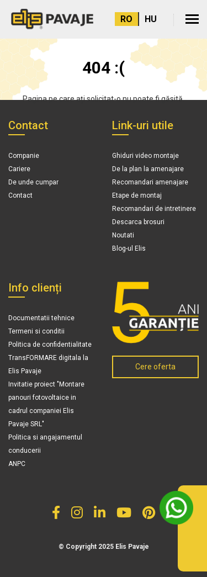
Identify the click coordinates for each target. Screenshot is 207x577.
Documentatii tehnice (41, 318)
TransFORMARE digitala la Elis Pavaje (48, 364)
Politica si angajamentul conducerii (45, 443)
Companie (23, 156)
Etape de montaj (137, 195)
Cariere (19, 169)
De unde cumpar (33, 182)
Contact (20, 195)
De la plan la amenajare (148, 169)
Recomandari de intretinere (154, 209)
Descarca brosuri (138, 222)
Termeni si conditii (36, 331)
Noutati (123, 235)
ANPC (16, 464)
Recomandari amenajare (150, 182)
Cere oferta (155, 366)
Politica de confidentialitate (50, 344)
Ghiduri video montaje (145, 156)
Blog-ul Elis (129, 248)
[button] (192, 19)
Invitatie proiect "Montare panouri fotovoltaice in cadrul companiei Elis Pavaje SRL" (46, 404)
